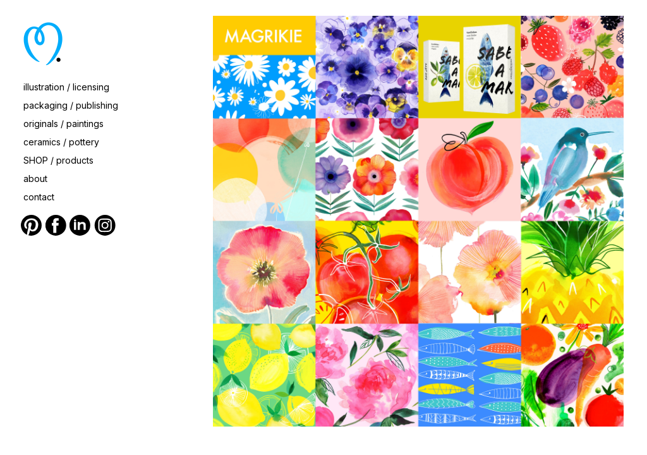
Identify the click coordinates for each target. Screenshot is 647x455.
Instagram (105, 225)
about (35, 178)
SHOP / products (58, 160)
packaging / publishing (70, 105)
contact (38, 196)
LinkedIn (80, 225)
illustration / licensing (66, 87)
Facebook (56, 225)
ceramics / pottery (61, 141)
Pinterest (31, 225)
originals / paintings (63, 123)
